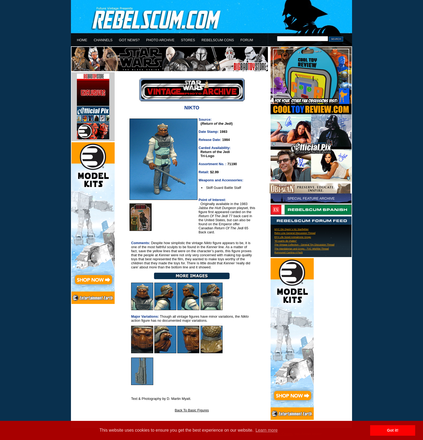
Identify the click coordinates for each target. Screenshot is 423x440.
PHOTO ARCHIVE (160, 40)
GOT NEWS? (129, 40)
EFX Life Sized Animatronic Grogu (292, 237)
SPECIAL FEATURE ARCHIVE (311, 198)
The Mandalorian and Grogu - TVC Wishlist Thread (301, 248)
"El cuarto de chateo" (285, 241)
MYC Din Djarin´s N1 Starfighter (291, 229)
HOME (82, 40)
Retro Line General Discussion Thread (294, 233)
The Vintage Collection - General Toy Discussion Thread (304, 244)
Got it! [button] (392, 430)
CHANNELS (103, 40)
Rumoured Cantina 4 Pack (288, 252)
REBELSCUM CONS (218, 40)
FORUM (246, 40)
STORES (188, 40)
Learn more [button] (266, 430)
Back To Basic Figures (192, 410)
